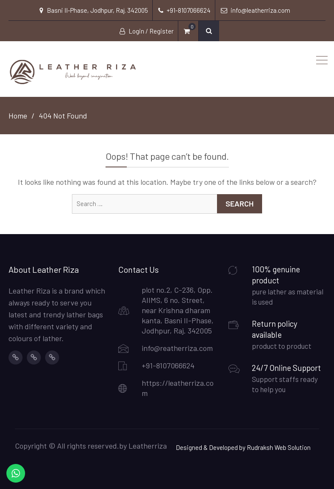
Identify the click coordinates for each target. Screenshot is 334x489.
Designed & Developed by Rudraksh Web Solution (243, 447)
